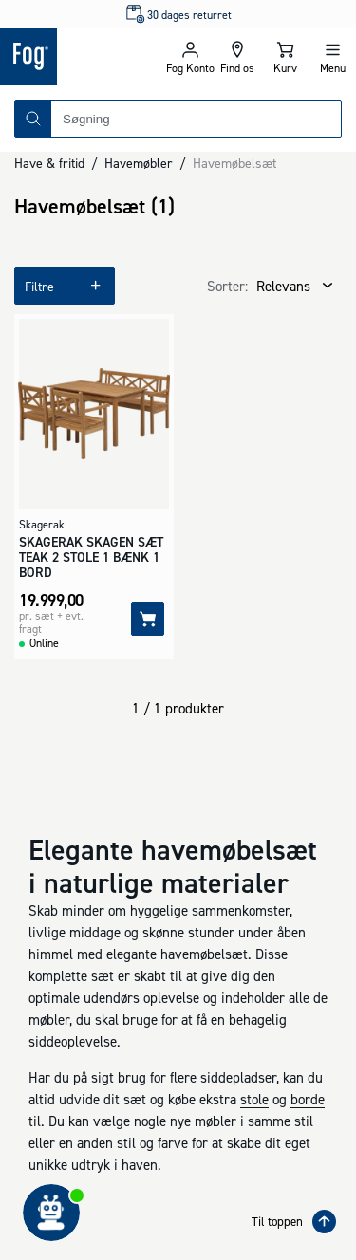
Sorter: (227, 286)
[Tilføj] (147, 619)
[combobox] (196, 119)
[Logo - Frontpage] (83, 56)
